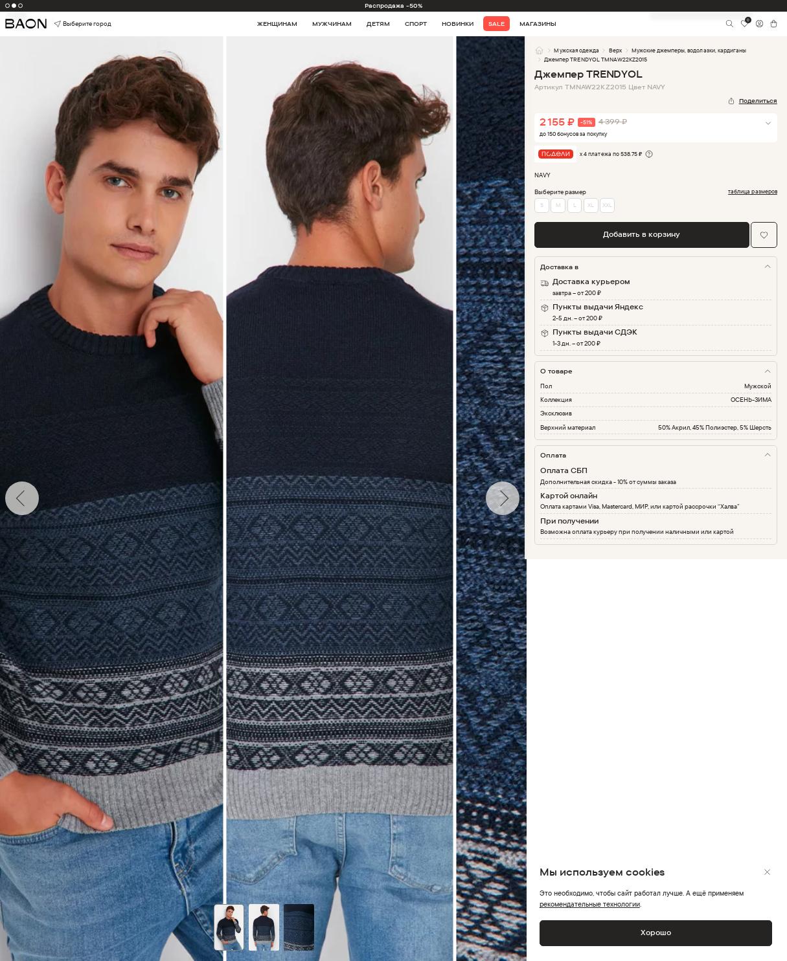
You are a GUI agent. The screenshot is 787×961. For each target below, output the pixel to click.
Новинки (457, 23)
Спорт (416, 23)
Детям (378, 23)
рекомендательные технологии (590, 904)
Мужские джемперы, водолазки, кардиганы (689, 50)
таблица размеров (752, 191)
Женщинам (277, 23)
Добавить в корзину (641, 234)
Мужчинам (332, 23)
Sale (496, 23)
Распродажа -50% (394, 5)
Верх (615, 50)
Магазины (537, 23)
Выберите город (69, 23)
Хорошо (656, 932)
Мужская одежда (576, 50)
